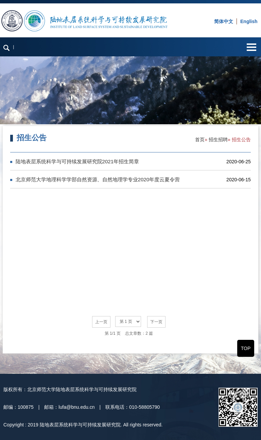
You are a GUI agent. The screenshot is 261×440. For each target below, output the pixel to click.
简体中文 (223, 21)
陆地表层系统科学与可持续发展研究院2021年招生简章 (77, 161)
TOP (246, 348)
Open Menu (251, 47)
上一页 (101, 321)
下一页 (156, 321)
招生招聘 (218, 139)
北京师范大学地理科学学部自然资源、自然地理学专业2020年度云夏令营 (98, 179)
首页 (200, 139)
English (249, 21)
